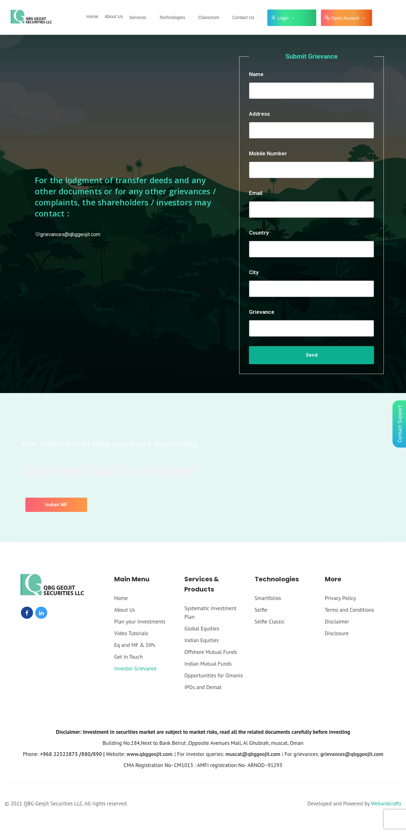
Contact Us (246, 17)
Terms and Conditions (349, 609)
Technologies (175, 17)
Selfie (261, 609)
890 (97, 754)
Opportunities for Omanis (213, 675)
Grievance (261, 312)
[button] (56, 505)
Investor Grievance (135, 668)
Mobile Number (268, 153)
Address (259, 114)
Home (92, 16)
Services (141, 17)
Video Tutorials (131, 633)
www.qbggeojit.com (149, 754)
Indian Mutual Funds (208, 663)
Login (286, 18)
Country (259, 232)
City (254, 272)
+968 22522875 (59, 754)
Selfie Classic (270, 621)
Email (255, 193)
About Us (114, 16)
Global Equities (201, 628)
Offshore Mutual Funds (210, 652)
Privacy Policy (340, 598)
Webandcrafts (385, 803)
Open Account (348, 18)
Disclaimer (337, 621)
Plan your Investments (139, 621)
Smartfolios (268, 598)
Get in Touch (128, 656)
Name (256, 74)
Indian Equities (201, 640)
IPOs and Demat (202, 687)
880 (86, 754)
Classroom (212, 17)
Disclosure (337, 633)
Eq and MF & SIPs (134, 645)
